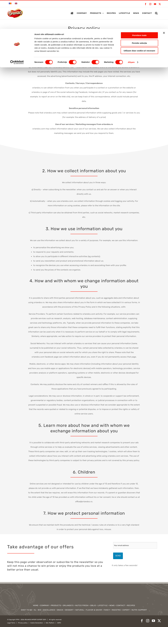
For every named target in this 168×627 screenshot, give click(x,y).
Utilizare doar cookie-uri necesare (139, 22)
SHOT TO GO (26, 610)
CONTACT (120, 605)
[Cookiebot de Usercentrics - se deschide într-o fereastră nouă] (17, 33)
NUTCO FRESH (81, 605)
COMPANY (44, 605)
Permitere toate (139, 6)
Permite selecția (139, 14)
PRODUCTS (56, 605)
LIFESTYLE (103, 605)
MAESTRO (116, 610)
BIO (39, 610)
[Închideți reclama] (164, 4)
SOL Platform (50, 623)
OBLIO (93, 605)
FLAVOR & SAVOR (94, 610)
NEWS (112, 605)
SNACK (60, 610)
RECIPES (131, 605)
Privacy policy (23, 623)
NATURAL (79, 610)
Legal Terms (11, 623)
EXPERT (126, 610)
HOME (35, 605)
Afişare (131, 33)
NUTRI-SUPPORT (139, 610)
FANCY (107, 610)
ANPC (59, 623)
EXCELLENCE (49, 610)
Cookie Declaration (36, 623)
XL (35, 610)
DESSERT (69, 610)
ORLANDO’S (68, 605)
